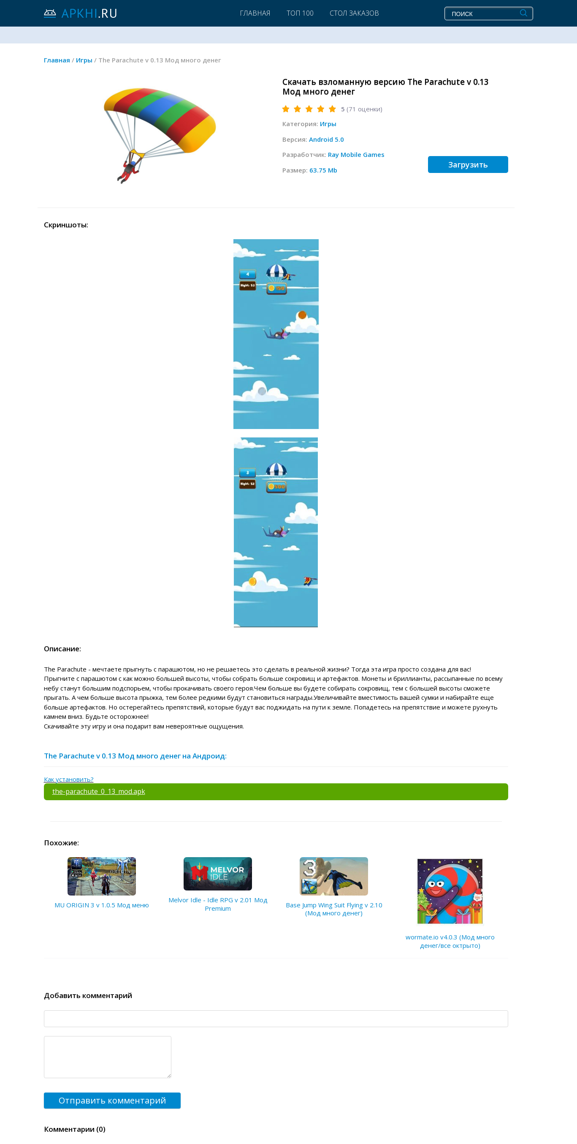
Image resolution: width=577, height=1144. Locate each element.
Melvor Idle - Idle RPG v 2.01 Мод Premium (218, 904)
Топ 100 (300, 13)
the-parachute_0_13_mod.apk (98, 791)
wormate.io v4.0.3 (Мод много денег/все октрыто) (450, 941)
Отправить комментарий (112, 1100)
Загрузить (468, 164)
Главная (255, 13)
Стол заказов (354, 13)
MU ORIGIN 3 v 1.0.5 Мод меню (101, 905)
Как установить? (69, 779)
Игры (328, 123)
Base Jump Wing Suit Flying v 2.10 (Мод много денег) (334, 909)
